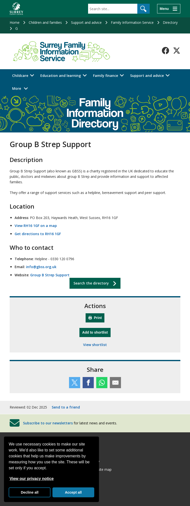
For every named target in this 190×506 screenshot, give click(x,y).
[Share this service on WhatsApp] (101, 382)
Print (95, 318)
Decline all (29, 492)
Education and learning (60, 75)
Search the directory (91, 283)
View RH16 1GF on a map (36, 225)
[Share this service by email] (115, 382)
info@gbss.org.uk (41, 266)
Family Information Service (132, 22)
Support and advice (86, 22)
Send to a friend (66, 407)
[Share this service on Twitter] (74, 382)
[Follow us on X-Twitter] (176, 50)
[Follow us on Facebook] (165, 50)
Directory (170, 22)
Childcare (20, 75)
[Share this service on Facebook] (88, 382)
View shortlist (95, 344)
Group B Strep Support (50, 275)
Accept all (73, 492)
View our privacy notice (31, 478)
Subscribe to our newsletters (48, 422)
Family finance (105, 75)
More (21, 88)
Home (15, 22)
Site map (104, 469)
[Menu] (168, 8)
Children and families (45, 22)
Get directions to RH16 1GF (38, 233)
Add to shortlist (96, 331)
